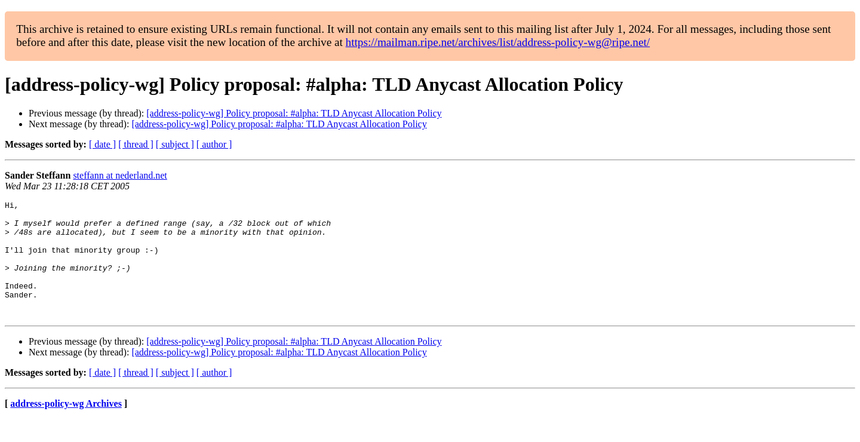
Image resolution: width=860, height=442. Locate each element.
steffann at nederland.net (120, 175)
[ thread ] (135, 144)
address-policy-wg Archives (66, 427)
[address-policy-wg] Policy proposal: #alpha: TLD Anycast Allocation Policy (293, 113)
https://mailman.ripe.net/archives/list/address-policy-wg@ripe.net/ (498, 42)
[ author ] (214, 144)
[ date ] (102, 144)
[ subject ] (175, 144)
